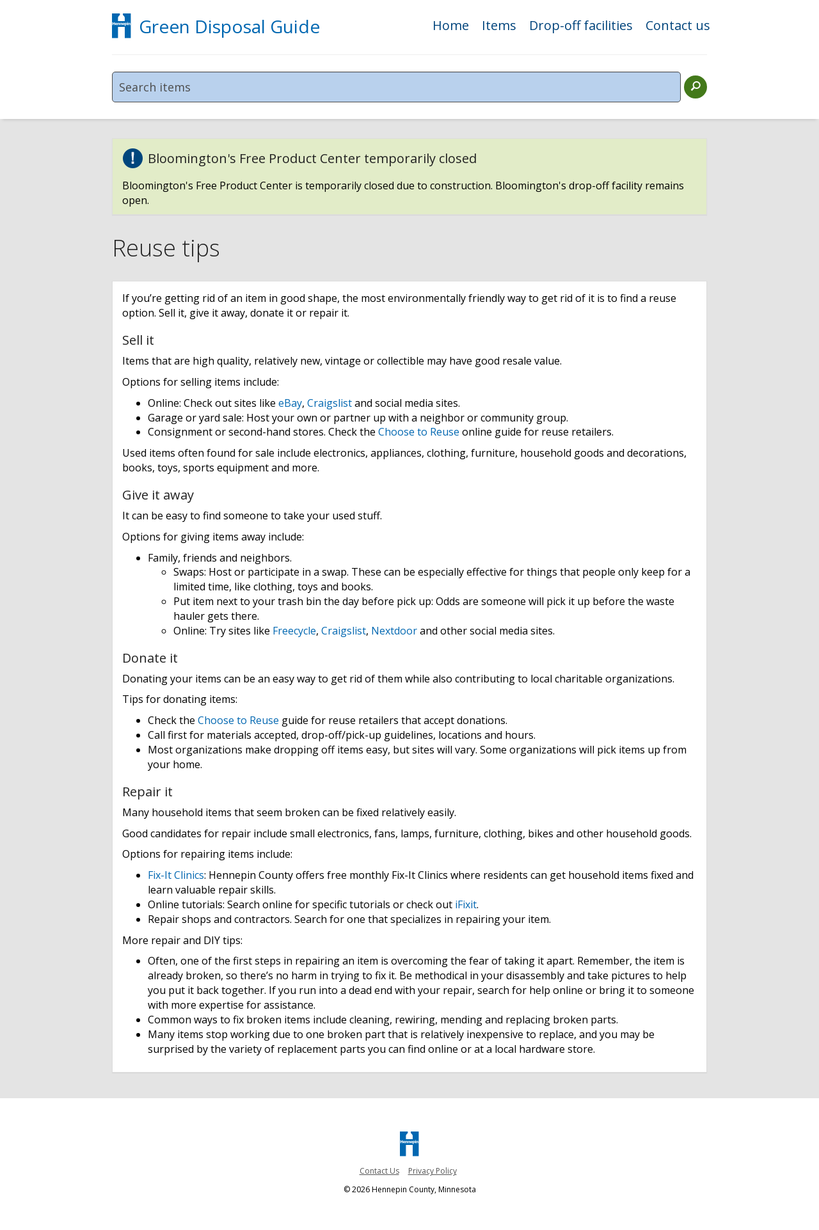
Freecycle (294, 631)
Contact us (678, 26)
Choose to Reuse (418, 432)
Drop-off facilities (581, 26)
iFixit (466, 904)
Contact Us (379, 1170)
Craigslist (329, 403)
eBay (290, 403)
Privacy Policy (432, 1170)
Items (499, 26)
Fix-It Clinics (176, 875)
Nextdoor (394, 631)
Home (451, 26)
